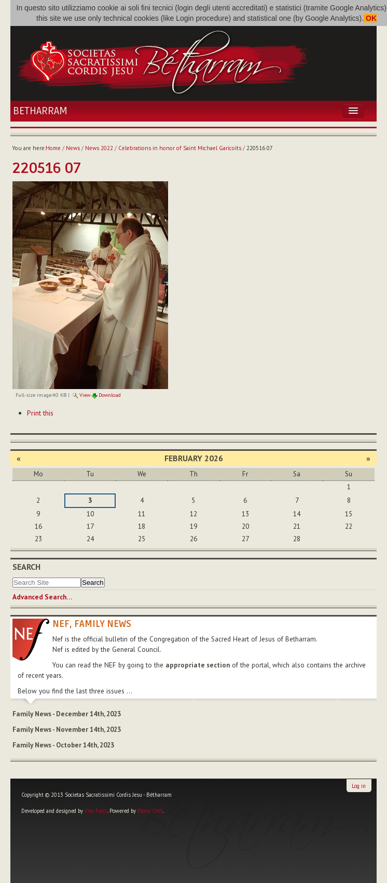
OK (370, 18)
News (73, 148)
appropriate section (197, 665)
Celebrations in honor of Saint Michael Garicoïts (179, 148)
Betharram (40, 111)
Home (53, 148)
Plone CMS (150, 810)
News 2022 (99, 148)
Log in (359, 786)
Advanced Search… (42, 597)
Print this (40, 413)
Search (26, 566)
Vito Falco (96, 810)
